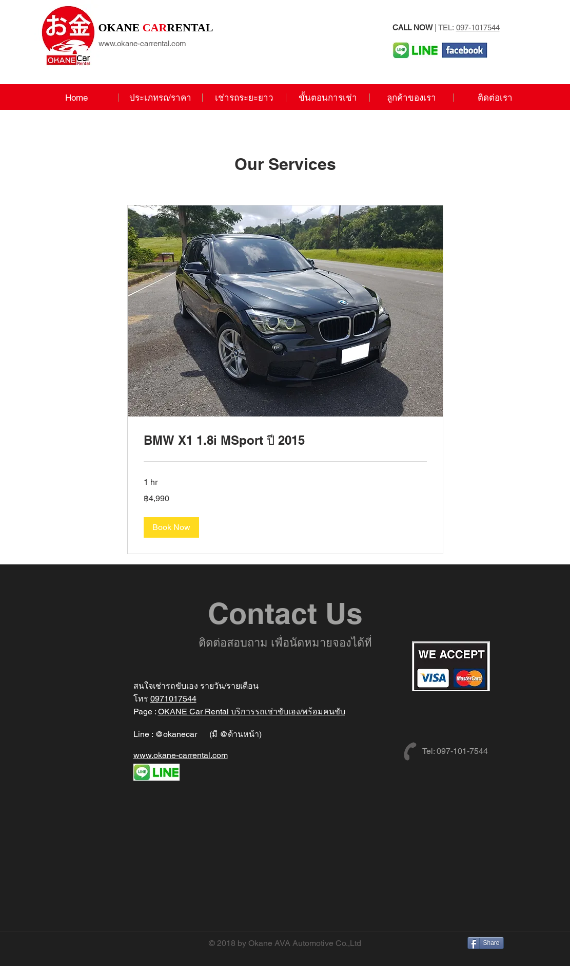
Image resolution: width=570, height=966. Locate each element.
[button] (171, 527)
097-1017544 (478, 27)
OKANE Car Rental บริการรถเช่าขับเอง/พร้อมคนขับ (251, 711)
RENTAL (156, 27)
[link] (285, 440)
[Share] (485, 943)
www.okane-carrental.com (142, 43)
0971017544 (173, 699)
